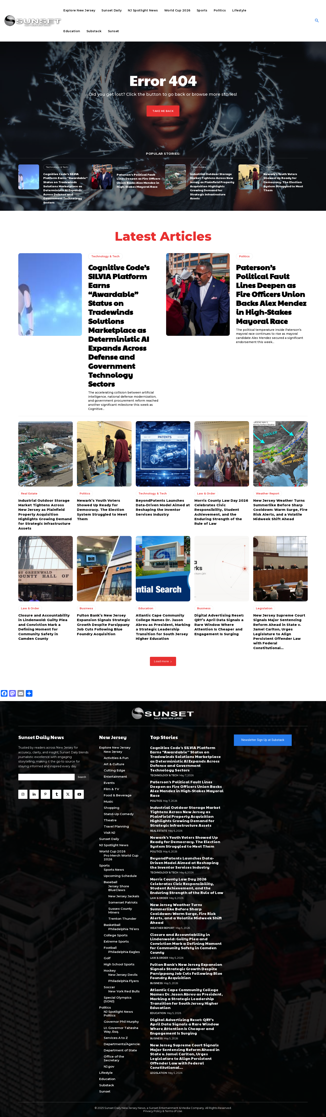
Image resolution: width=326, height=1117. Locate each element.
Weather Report (267, 493)
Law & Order (206, 493)
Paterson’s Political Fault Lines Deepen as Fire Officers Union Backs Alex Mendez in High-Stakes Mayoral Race (138, 180)
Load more (163, 661)
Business (86, 608)
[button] (317, 21)
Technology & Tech (57, 167)
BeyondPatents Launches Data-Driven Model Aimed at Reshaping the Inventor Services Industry (184, 862)
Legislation (264, 608)
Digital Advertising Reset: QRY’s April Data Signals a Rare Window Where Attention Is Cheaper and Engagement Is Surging (219, 625)
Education (145, 608)
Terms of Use (173, 1111)
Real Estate (199, 167)
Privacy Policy (152, 1111)
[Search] (82, 777)
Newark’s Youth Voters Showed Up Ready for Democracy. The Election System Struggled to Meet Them (283, 182)
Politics (123, 167)
